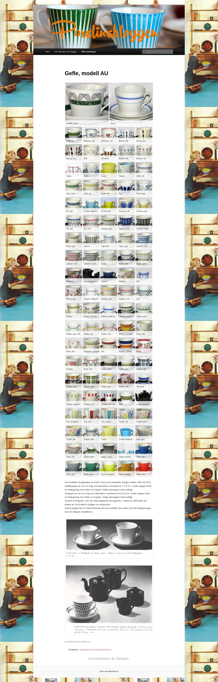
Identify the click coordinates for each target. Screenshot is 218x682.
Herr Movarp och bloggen (65, 52)
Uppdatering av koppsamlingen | (95, 649)
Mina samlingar (88, 52)
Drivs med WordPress (109, 671)
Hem (48, 52)
